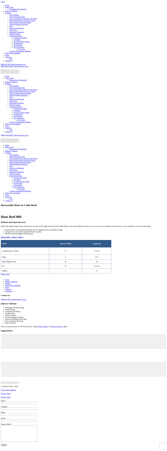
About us (8, 57)
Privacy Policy (43, 326)
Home (7, 5)
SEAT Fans (13, 30)
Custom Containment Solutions (20, 51)
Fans (11, 26)
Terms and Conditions (8, 390)
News (7, 55)
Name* (3, 401)
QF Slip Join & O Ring (21, 42)
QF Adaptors (18, 45)
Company (4, 407)
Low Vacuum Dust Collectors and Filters (23, 19)
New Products (14, 15)
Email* (3, 418)
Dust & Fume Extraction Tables (20, 22)
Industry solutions (11, 11)
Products (8, 13)
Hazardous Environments (18, 9)
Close (3, 2)
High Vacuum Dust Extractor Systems (22, 21)
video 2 (14, 237)
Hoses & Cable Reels (16, 28)
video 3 (20, 237)
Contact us (8, 61)
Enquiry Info (5, 274)
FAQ (11, 59)
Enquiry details (6, 424)
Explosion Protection (16, 32)
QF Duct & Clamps (20, 38)
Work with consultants (12, 53)
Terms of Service (57, 326)
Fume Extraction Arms (17, 17)
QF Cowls (21, 49)
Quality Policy (6, 397)
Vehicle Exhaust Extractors (18, 24)
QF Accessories (19, 47)
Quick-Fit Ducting (15, 36)
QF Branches (18, 43)
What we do (9, 7)
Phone (3, 412)
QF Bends (17, 40)
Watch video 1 (6, 237)
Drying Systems (14, 34)
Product (7, 283)
